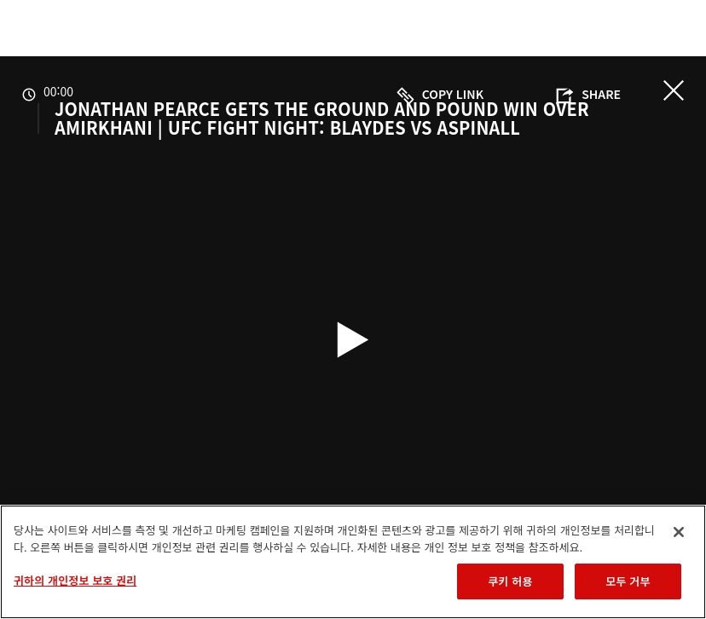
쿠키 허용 (510, 581)
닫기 (673, 90)
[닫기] (678, 532)
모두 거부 (627, 581)
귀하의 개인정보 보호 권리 (75, 580)
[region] (353, 562)
